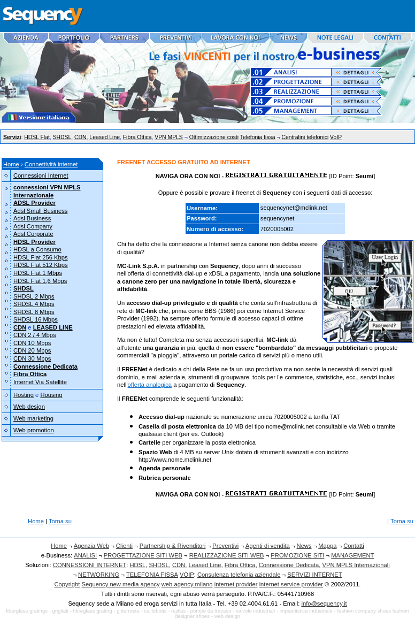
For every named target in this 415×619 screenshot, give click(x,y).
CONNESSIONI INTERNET (89, 565)
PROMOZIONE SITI (297, 555)
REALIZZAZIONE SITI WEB (226, 555)
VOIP (187, 574)
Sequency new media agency (121, 584)
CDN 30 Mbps (32, 358)
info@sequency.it (324, 603)
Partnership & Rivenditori (173, 545)
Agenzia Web (91, 545)
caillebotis (155, 611)
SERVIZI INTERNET (314, 574)
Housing (51, 395)
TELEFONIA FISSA (152, 574)
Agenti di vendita (267, 545)
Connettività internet (51, 164)
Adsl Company (32, 226)
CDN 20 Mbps (32, 350)
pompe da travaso (211, 611)
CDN (80, 137)
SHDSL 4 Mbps (34, 304)
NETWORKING (98, 574)
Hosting (23, 395)
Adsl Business (32, 218)
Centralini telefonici (304, 137)
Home (11, 164)
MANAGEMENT (352, 555)
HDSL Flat (37, 137)
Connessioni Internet (40, 175)
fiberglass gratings (27, 611)
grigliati (60, 611)
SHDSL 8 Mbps (34, 312)
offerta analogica (150, 384)
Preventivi (225, 545)
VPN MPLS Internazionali (356, 565)
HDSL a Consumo (37, 249)
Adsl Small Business (40, 211)
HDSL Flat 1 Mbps (37, 273)
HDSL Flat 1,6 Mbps (40, 281)
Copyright (67, 584)
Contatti (353, 545)
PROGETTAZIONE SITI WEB (143, 555)
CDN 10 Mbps (32, 343)
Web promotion (33, 430)
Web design (29, 406)
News (304, 545)
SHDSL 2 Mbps (34, 296)
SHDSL (62, 137)
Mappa (327, 545)
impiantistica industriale (306, 611)
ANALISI (85, 555)
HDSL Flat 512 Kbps (40, 265)
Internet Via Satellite (40, 382)
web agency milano (187, 584)
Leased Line (104, 137)
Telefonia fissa (257, 137)
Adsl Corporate (33, 234)
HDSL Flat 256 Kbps (40, 257)
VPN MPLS (169, 137)
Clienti (124, 545)
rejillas (178, 611)
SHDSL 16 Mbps (35, 319)
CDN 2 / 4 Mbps (34, 335)
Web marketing (33, 418)
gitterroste (128, 611)
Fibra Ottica (137, 137)
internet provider (236, 584)
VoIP (336, 137)
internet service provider (291, 584)
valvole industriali (255, 611)
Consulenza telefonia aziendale (239, 574)
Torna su (60, 521)
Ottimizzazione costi (214, 137)
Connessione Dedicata (289, 565)
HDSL (137, 565)
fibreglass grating (92, 611)
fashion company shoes (364, 611)
